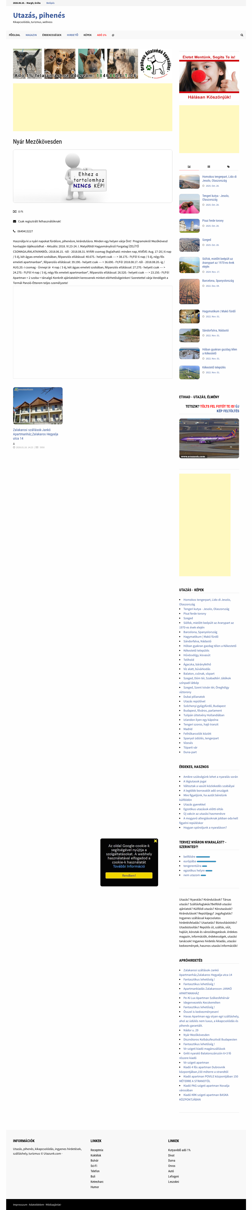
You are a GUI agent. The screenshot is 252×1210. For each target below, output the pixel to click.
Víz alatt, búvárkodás (196, 669)
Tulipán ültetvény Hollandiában (203, 715)
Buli (93, 1176)
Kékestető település (214, 367)
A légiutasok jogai (194, 781)
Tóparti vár (190, 747)
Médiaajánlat (53, 1204)
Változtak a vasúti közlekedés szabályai (208, 786)
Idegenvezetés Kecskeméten (201, 1002)
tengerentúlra (195, 866)
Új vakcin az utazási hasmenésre (204, 814)
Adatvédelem (36, 1204)
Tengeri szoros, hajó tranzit (200, 724)
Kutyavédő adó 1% (179, 1150)
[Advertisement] (92, 107)
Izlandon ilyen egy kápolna (200, 720)
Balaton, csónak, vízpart (198, 673)
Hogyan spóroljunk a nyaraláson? (205, 827)
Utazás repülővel (194, 701)
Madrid (187, 729)
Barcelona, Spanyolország (218, 280)
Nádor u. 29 (190, 1030)
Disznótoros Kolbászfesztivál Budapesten (210, 1039)
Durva (171, 1160)
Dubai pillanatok (194, 697)
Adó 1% (101, 35)
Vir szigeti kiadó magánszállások (204, 1049)
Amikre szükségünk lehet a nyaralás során (210, 777)
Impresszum (20, 1204)
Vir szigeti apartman (196, 1062)
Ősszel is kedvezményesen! (201, 1012)
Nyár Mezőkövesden (196, 1035)
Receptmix (97, 1150)
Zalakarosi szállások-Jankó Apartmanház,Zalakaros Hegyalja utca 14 (35, 434)
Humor (95, 1187)
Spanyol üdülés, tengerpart (201, 738)
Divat (171, 1155)
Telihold (188, 660)
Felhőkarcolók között (197, 734)
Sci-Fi (94, 1166)
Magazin (31, 35)
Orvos (171, 1166)
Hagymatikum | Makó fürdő (219, 311)
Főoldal (14, 35)
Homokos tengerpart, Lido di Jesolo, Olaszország (219, 178)
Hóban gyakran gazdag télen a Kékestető (209, 646)
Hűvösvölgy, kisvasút (196, 655)
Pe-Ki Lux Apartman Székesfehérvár (206, 998)
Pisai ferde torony (213, 220)
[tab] (189, 166)
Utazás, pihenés (39, 15)
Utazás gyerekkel (194, 804)
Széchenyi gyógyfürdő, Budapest (204, 706)
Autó (171, 1171)
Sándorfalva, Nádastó (215, 330)
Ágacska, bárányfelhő (197, 664)
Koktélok (96, 1155)
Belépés (50, 2)
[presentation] (189, 166)
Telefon (95, 1171)
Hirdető (72, 35)
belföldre (196, 856)
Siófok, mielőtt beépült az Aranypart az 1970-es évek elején (218, 262)
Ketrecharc (97, 1181)
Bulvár (94, 1160)
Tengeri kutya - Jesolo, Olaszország (215, 197)
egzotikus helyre (197, 870)
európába (199, 861)
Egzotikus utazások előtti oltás (203, 809)
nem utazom (194, 875)
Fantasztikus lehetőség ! (199, 979)
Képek (88, 35)
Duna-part (190, 752)
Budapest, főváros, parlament (202, 710)
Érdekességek (52, 35)
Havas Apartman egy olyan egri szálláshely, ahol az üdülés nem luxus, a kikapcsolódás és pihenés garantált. (209, 1020)
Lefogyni (173, 1176)
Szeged (206, 240)
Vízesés (188, 743)
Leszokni (173, 1181)
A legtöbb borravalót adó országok (205, 790)
